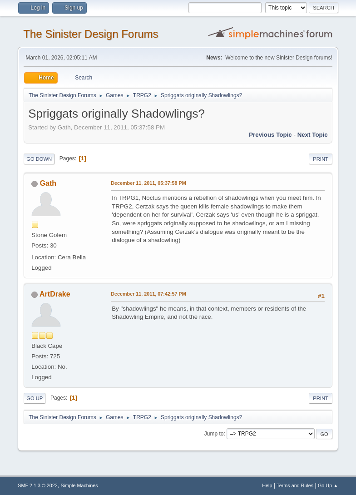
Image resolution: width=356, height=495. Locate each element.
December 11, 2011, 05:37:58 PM (148, 183)
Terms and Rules (295, 485)
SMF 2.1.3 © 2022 (38, 485)
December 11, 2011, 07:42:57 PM (148, 294)
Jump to (214, 434)
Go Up (34, 398)
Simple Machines (79, 485)
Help (267, 485)
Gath (48, 183)
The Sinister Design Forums (90, 34)
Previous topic (270, 134)
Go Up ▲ (328, 485)
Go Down (39, 159)
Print (320, 159)
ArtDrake (55, 294)
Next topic (312, 134)
